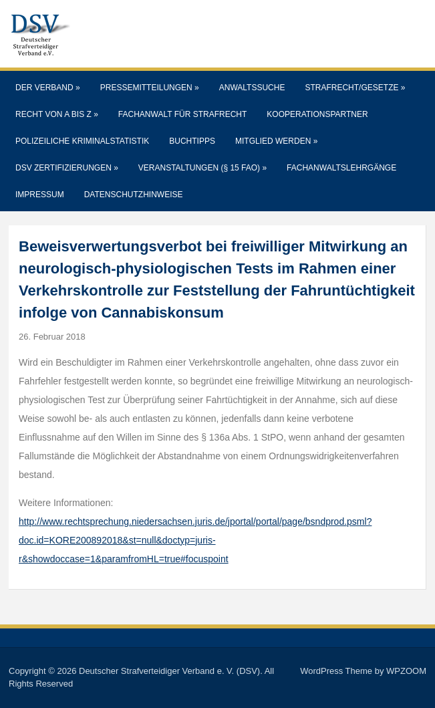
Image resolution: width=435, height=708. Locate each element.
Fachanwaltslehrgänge (341, 167)
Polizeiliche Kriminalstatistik (82, 141)
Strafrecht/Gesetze (355, 87)
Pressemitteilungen (149, 87)
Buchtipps (192, 141)
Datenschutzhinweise (133, 194)
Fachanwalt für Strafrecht (182, 114)
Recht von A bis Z (56, 114)
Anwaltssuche (252, 87)
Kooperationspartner (317, 114)
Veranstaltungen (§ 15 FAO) (202, 167)
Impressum (39, 194)
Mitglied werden (276, 141)
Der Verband (47, 87)
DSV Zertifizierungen (66, 167)
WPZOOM (406, 671)
